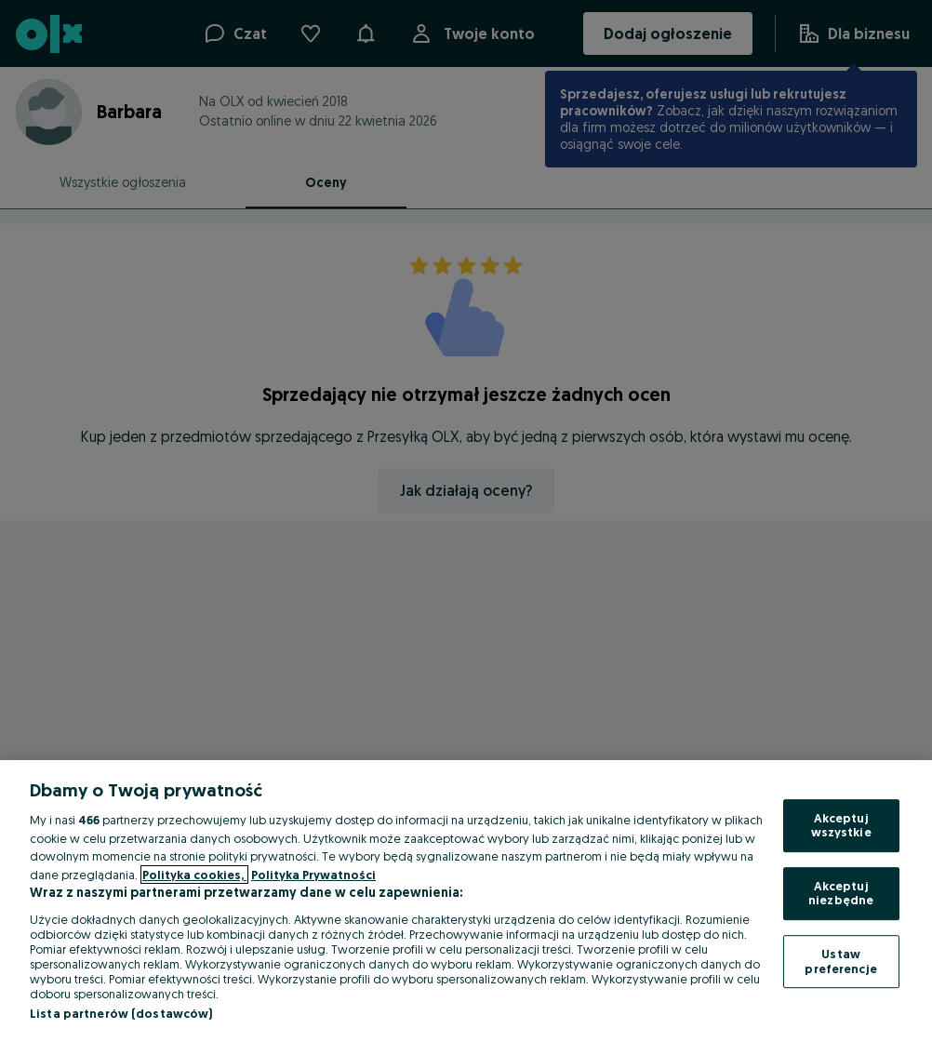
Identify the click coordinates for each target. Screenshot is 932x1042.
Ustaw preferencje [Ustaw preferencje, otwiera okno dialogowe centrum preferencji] (840, 961)
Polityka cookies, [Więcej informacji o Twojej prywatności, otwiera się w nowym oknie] (194, 874)
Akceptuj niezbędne (840, 893)
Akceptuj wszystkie (841, 825)
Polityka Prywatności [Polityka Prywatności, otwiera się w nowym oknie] (313, 874)
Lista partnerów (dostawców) (121, 1013)
